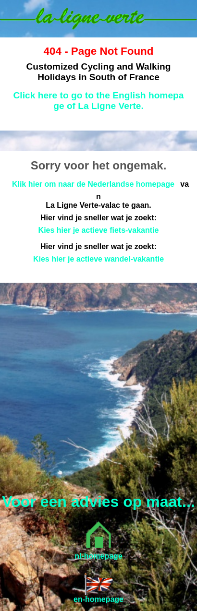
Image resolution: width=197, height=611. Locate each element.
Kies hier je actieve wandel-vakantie (98, 259)
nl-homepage (98, 556)
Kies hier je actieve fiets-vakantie (98, 230)
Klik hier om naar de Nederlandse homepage (93, 184)
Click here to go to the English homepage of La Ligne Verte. (98, 100)
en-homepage (98, 599)
